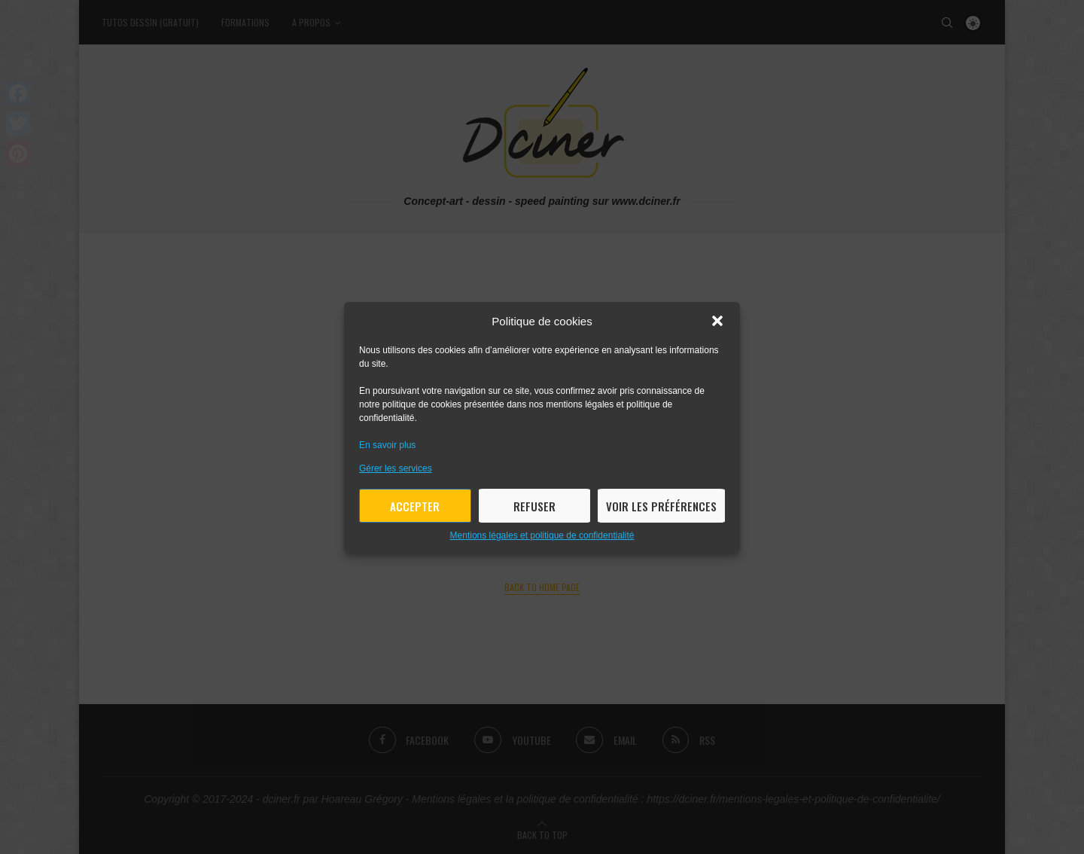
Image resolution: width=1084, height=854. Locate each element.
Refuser (534, 506)
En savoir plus (387, 445)
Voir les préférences (661, 506)
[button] (717, 320)
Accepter (415, 506)
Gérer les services (395, 468)
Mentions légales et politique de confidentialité (542, 535)
